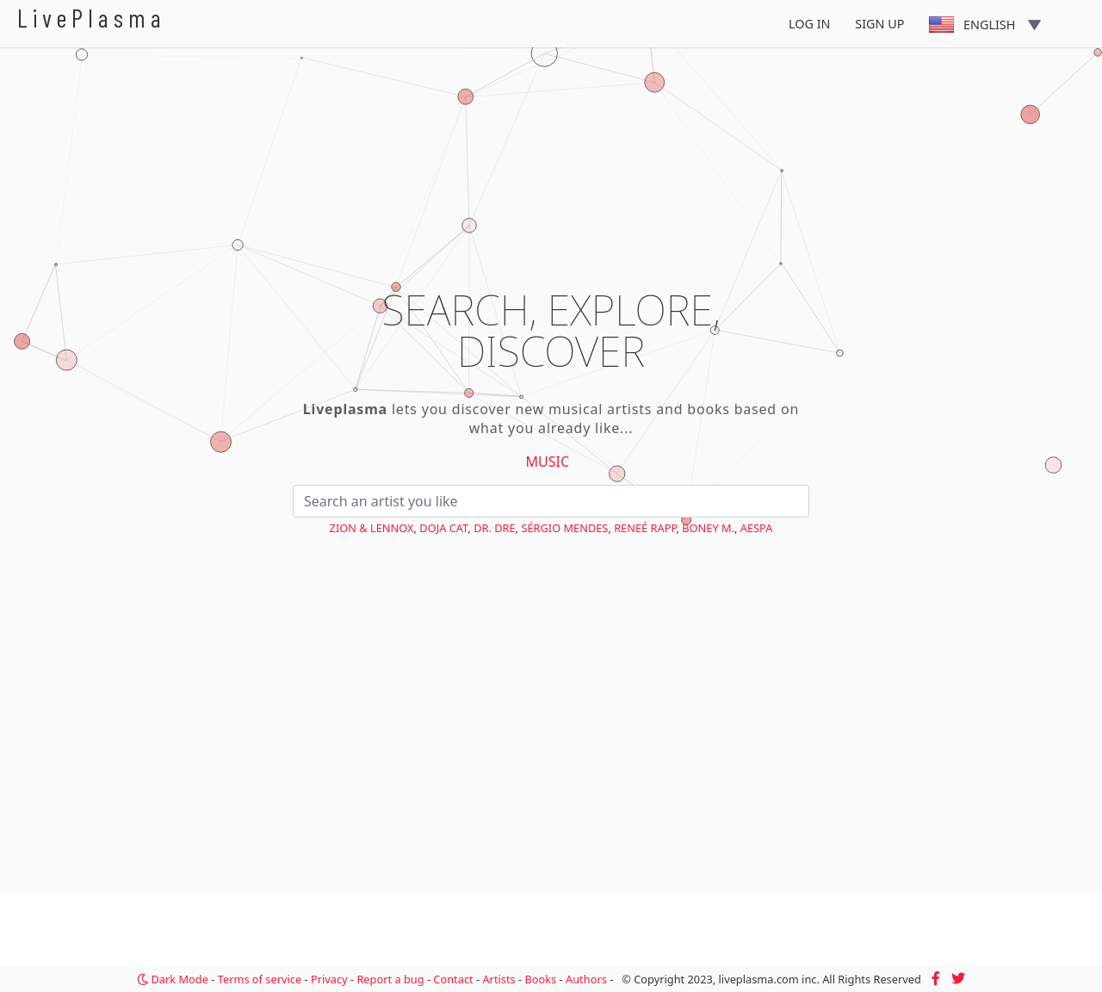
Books (540, 979)
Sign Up (879, 24)
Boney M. (708, 528)
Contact (453, 979)
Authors (586, 979)
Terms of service (259, 979)
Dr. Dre (494, 528)
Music (548, 461)
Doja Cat (443, 528)
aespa (756, 528)
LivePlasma (91, 18)
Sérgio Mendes (564, 528)
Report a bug (390, 979)
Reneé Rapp (645, 528)
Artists (498, 979)
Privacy (329, 979)
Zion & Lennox (372, 528)
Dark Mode (172, 979)
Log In (810, 24)
